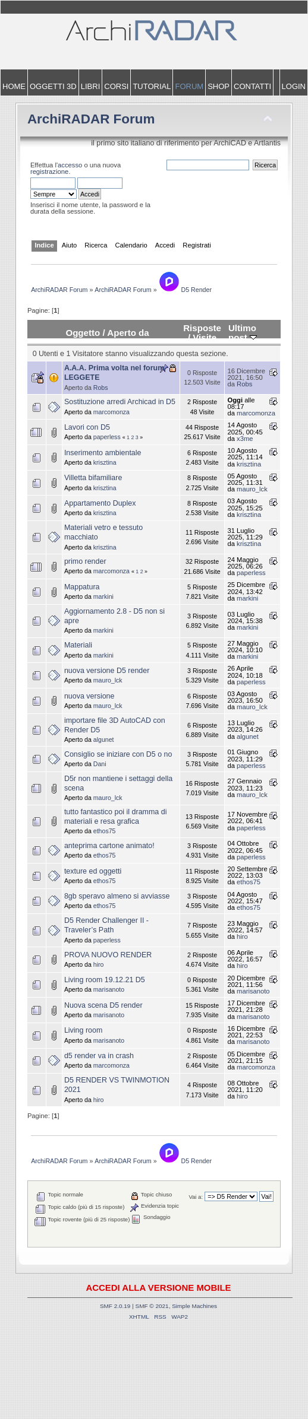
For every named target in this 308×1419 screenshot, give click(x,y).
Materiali (78, 645)
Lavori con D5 (87, 427)
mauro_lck (252, 489)
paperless (107, 436)
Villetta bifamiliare (93, 478)
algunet (103, 739)
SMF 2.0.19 (115, 1306)
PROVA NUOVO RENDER (108, 955)
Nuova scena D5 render (103, 1005)
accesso (70, 165)
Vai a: (195, 1196)
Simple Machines (194, 1306)
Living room (83, 1030)
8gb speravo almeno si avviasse (116, 896)
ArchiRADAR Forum (91, 119)
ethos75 (104, 830)
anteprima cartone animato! (109, 846)
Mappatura (82, 587)
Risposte (202, 328)
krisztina (105, 462)
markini (103, 596)
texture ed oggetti (92, 871)
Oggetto (82, 333)
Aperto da (128, 333)
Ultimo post (242, 332)
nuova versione (89, 696)
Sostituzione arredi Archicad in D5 (119, 402)
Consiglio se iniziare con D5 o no (118, 754)
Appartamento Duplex (100, 503)
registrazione (49, 171)
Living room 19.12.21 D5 (104, 980)
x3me (245, 438)
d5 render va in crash (99, 1056)
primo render (85, 561)
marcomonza (111, 411)
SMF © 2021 (152, 1306)
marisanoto (108, 989)
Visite (204, 337)
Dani (99, 763)
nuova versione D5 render (106, 670)
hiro (242, 936)
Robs (100, 387)
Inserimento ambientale (103, 453)
